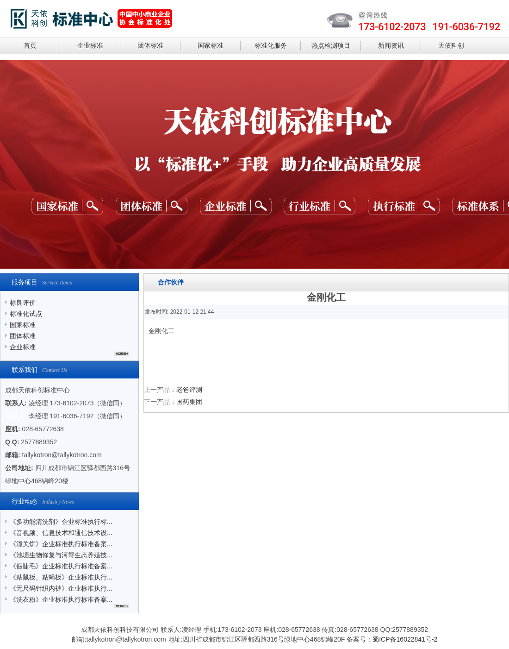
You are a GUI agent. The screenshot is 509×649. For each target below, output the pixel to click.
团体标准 (150, 45)
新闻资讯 (391, 45)
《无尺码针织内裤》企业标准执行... (61, 588)
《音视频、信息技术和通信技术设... (61, 532)
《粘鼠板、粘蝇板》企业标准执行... (61, 577)
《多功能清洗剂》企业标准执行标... (61, 521)
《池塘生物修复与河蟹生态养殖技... (61, 555)
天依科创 (451, 45)
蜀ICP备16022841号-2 (404, 639)
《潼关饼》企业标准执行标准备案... (61, 544)
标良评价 (23, 302)
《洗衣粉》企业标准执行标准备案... (61, 599)
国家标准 (210, 45)
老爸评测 (189, 389)
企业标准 (90, 45)
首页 (30, 45)
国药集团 (189, 401)
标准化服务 (270, 45)
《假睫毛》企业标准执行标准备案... (61, 566)
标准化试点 (26, 313)
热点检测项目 (330, 45)
